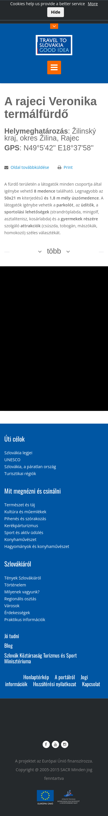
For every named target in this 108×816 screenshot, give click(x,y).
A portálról (65, 677)
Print (68, 167)
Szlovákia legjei (18, 452)
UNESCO (12, 459)
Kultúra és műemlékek (25, 511)
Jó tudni (11, 636)
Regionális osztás (20, 598)
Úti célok (14, 438)
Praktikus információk (24, 619)
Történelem (15, 585)
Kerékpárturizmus (21, 525)
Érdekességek (17, 612)
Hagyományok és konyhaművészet (36, 546)
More (93, 3)
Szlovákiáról (17, 563)
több (54, 251)
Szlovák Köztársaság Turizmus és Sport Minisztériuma (40, 658)
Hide (55, 12)
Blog (8, 645)
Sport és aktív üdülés (23, 532)
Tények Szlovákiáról (22, 578)
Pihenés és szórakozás (25, 518)
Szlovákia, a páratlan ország (30, 466)
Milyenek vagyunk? (21, 592)
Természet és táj (19, 504)
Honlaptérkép (36, 677)
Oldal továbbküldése (30, 167)
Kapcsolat (91, 684)
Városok (12, 605)
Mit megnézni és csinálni (32, 490)
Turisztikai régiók (20, 473)
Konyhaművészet (20, 539)
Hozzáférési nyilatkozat (54, 684)
